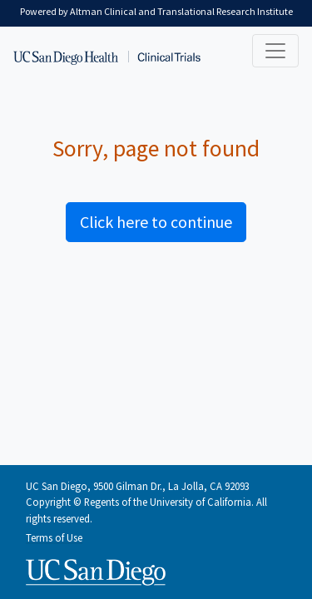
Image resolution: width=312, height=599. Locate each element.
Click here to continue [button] (156, 221)
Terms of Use (54, 537)
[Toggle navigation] (275, 50)
